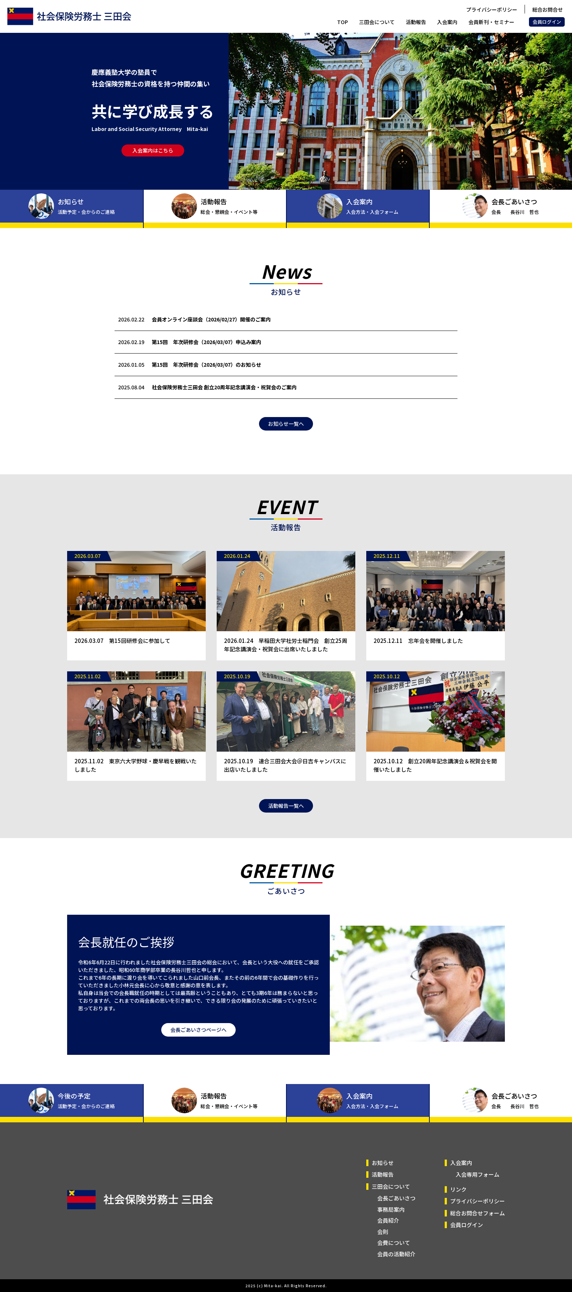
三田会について (377, 22)
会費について (393, 1242)
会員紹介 (388, 1220)
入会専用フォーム (477, 1174)
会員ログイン (547, 21)
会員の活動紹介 (396, 1254)
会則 (382, 1231)
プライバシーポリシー (491, 9)
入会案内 (447, 22)
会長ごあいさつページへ (198, 1048)
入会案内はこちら (152, 150)
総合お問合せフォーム (477, 1213)
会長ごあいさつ (396, 1198)
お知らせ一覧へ (286, 442)
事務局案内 (391, 1209)
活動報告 (416, 22)
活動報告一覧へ (286, 824)
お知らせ (383, 1162)
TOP (342, 22)
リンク (458, 1189)
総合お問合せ (547, 9)
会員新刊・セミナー (491, 22)
